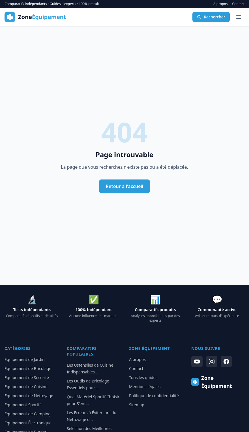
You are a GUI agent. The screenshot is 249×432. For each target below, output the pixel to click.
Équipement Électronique (28, 422)
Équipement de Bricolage (28, 368)
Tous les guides (143, 377)
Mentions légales (145, 386)
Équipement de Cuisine (26, 386)
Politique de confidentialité (154, 395)
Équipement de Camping (28, 413)
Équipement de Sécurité (27, 377)
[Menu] (238, 17)
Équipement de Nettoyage (29, 395)
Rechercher (211, 17)
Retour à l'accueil (124, 186)
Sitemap (136, 404)
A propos (220, 4)
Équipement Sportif (23, 404)
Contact (238, 4)
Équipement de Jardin (25, 359)
